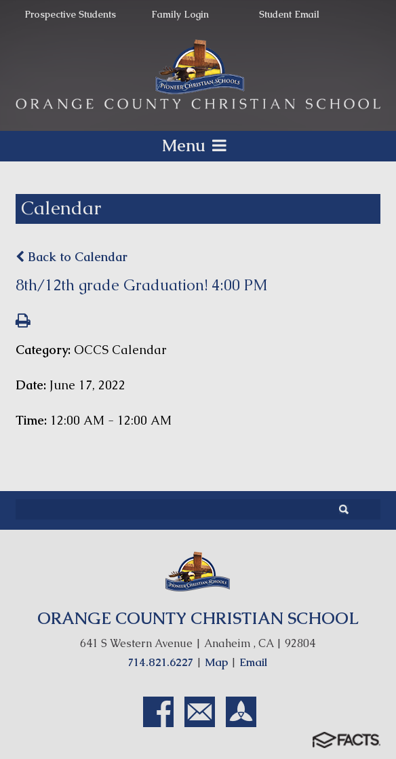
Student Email (289, 14)
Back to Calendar (71, 257)
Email (253, 662)
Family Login (180, 14)
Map (216, 662)
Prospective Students (70, 14)
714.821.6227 (160, 662)
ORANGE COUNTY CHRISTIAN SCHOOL (198, 618)
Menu (198, 145)
